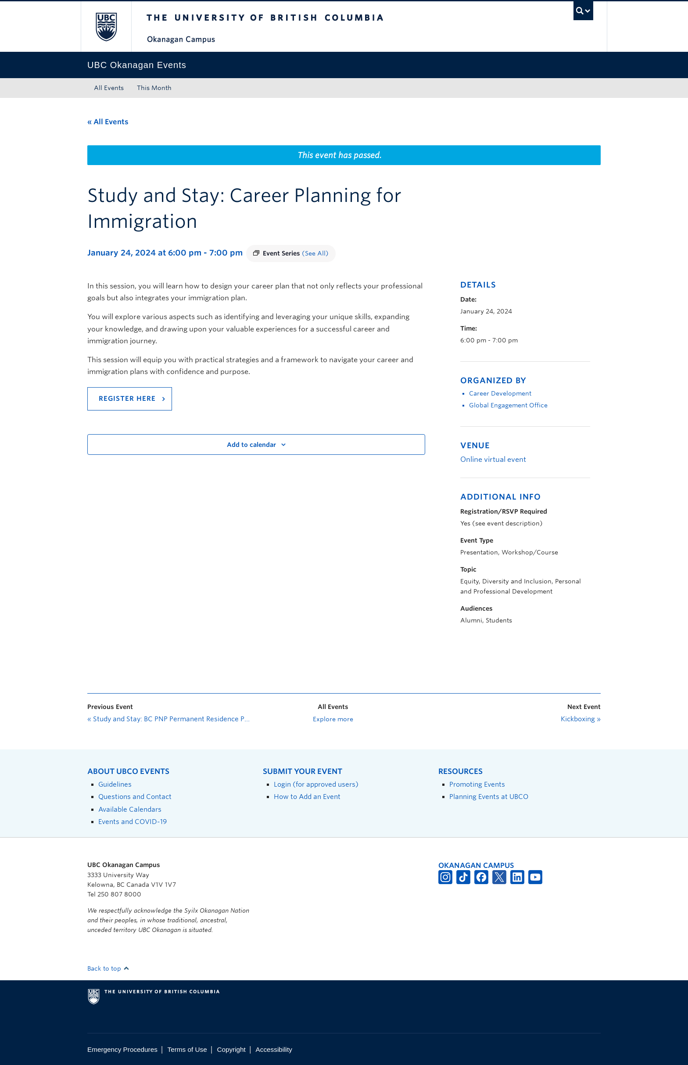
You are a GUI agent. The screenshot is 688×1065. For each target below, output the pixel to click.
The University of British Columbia (106, 26)
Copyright (231, 1049)
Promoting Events (477, 784)
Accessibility (274, 1049)
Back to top (108, 968)
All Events (109, 87)
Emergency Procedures (122, 1049)
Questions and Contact (135, 796)
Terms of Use (187, 1049)
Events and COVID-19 (132, 821)
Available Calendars (129, 809)
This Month (154, 87)
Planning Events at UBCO (488, 796)
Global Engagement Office (508, 405)
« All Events (108, 122)
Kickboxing (581, 719)
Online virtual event (493, 459)
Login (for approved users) (316, 784)
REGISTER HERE (127, 399)
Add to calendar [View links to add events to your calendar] (251, 444)
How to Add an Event (307, 796)
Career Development (500, 393)
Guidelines (115, 784)
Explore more (333, 719)
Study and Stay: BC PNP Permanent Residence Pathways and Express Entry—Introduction (168, 719)
